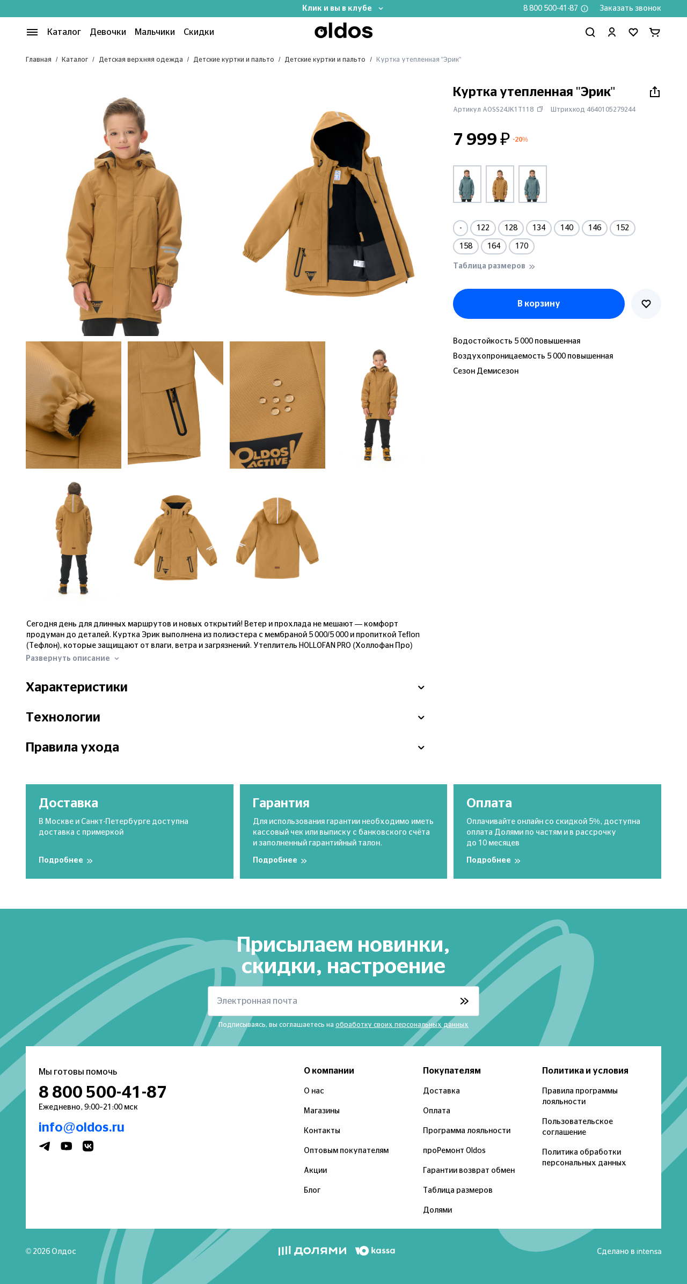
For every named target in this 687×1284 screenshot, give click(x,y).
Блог (312, 1190)
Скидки (199, 32)
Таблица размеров (458, 1190)
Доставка (441, 1091)
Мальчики (155, 32)
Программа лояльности (466, 1131)
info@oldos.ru (82, 1127)
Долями (437, 1210)
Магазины (322, 1111)
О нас (314, 1091)
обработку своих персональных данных (402, 1025)
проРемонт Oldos (454, 1151)
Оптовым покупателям (346, 1151)
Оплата (436, 1111)
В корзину (538, 304)
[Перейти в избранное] (633, 32)
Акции (315, 1170)
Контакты (322, 1131)
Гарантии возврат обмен (469, 1170)
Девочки (108, 32)
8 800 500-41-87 (550, 8)
